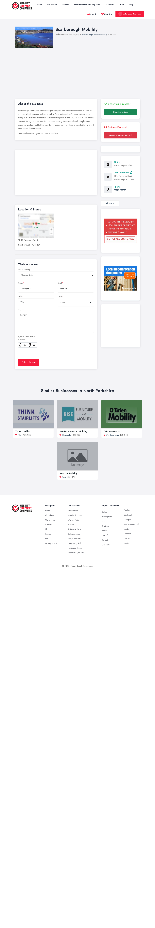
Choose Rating (24, 269)
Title (20, 296)
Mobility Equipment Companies (87, 4)
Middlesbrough (112, 435)
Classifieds (109, 4)
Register (48, 534)
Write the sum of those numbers (27, 338)
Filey (20, 435)
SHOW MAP (36, 226)
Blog (131, 4)
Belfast (104, 512)
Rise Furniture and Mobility (73, 431)
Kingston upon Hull (131, 524)
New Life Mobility (68, 473)
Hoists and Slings (75, 548)
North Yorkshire (100, 34)
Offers (121, 4)
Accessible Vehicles (76, 552)
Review (21, 310)
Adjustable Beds (74, 529)
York (64, 477)
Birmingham (107, 516)
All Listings (49, 515)
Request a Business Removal (120, 135)
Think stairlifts (22, 431)
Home (39, 4)
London (127, 543)
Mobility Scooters (75, 515)
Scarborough (87, 34)
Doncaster (106, 544)
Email (60, 283)
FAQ (47, 538)
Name (20, 283)
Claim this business (120, 112)
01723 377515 (120, 190)
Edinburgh (128, 514)
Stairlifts (71, 524)
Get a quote (52, 4)
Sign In (92, 14)
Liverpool (127, 538)
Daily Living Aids (74, 543)
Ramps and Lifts (74, 538)
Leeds (126, 529)
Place (60, 296)
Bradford (105, 526)
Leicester (127, 533)
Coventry (105, 540)
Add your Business (129, 14)
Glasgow (127, 519)
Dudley (127, 510)
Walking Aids (73, 519)
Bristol (104, 530)
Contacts (65, 4)
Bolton (104, 521)
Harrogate (66, 435)
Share (110, 203)
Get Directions (123, 172)
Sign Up (106, 14)
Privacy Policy (51, 543)
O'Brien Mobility (112, 431)
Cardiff (105, 535)
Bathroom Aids (74, 534)
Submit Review (29, 362)
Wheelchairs (73, 510)
